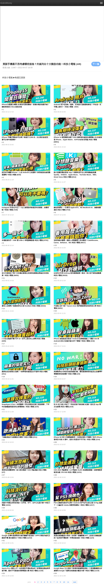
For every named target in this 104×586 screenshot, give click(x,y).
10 (64, 582)
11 (68, 582)
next (74, 582)
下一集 (95, 64)
